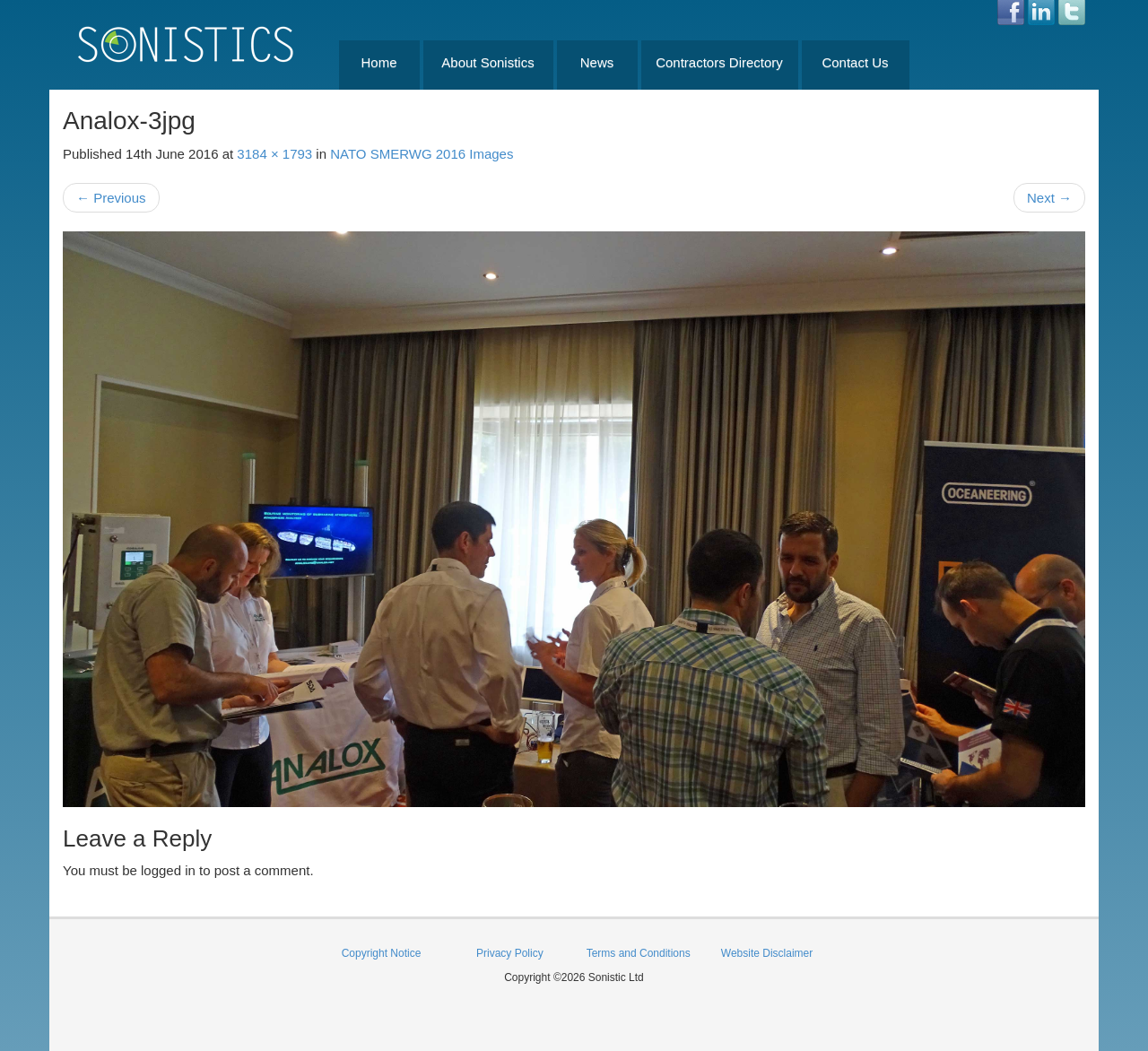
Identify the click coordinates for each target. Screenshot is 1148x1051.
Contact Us (855, 62)
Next (1049, 197)
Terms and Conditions (639, 953)
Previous (111, 197)
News (597, 62)
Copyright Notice (382, 953)
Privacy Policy (510, 953)
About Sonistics (487, 62)
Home (378, 62)
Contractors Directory (719, 62)
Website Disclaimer (767, 953)
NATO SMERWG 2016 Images (421, 153)
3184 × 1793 (274, 153)
